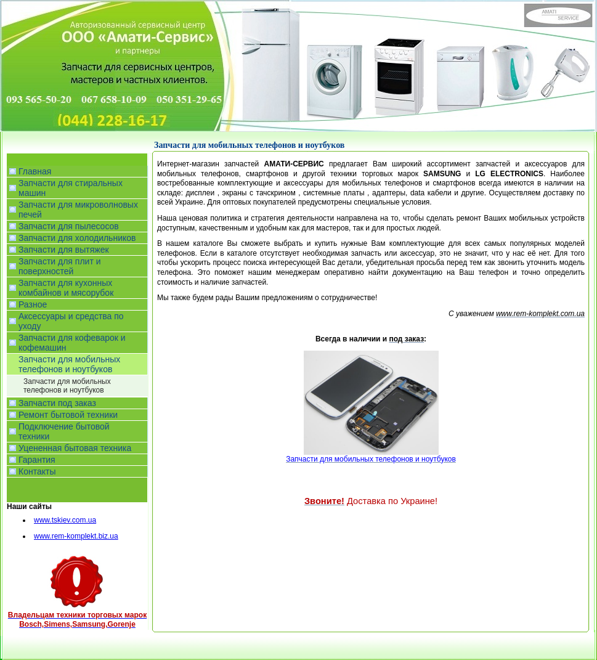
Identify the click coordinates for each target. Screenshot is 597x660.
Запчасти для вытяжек (63, 250)
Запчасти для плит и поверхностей (59, 266)
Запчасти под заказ (57, 403)
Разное (32, 304)
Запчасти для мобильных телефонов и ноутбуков (67, 385)
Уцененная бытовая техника (74, 448)
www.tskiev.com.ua (65, 520)
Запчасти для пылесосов (68, 226)
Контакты (36, 471)
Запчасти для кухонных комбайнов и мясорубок (65, 288)
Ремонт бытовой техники (68, 415)
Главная (34, 171)
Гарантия (36, 460)
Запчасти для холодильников (77, 238)
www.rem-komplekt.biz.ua (76, 536)
